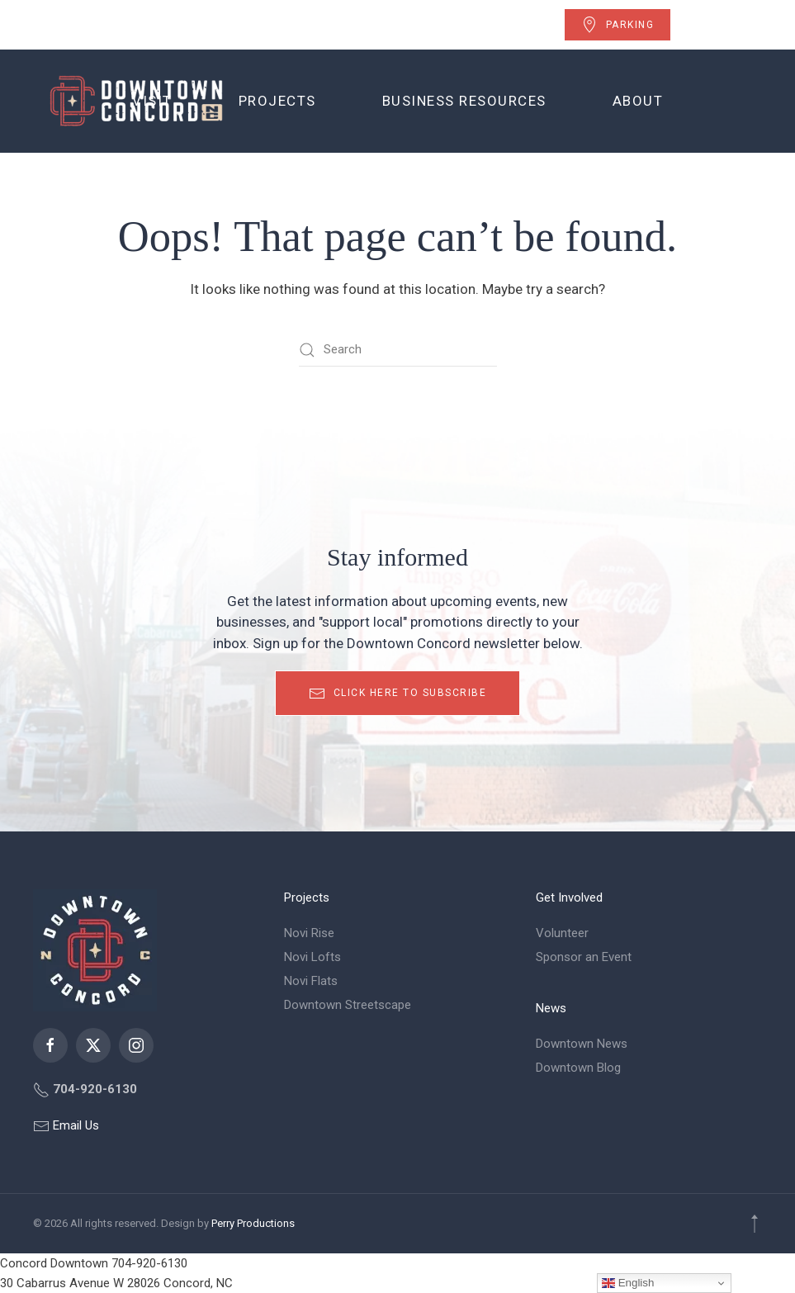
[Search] (398, 350)
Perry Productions (253, 1223)
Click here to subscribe (398, 693)
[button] (754, 1223)
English (628, 1283)
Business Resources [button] (464, 100)
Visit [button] (152, 100)
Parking (618, 25)
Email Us (74, 1125)
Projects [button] (277, 100)
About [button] (638, 100)
